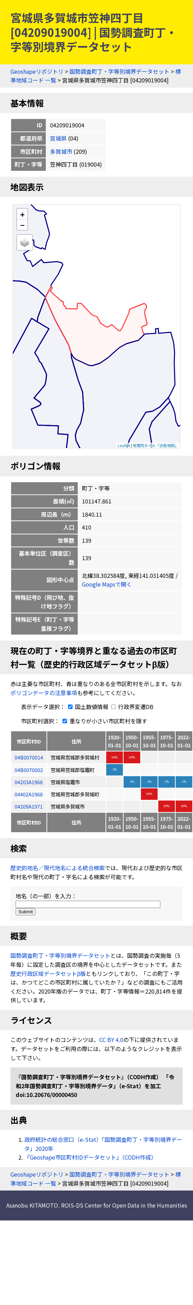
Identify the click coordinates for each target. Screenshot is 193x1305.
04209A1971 (29, 806)
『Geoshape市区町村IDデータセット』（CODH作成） (90, 1157)
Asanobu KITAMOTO (32, 1205)
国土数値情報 (87, 706)
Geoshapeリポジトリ (37, 71)
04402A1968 (29, 794)
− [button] (22, 225)
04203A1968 (29, 782)
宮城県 (58, 138)
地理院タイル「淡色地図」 (155, 445)
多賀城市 (61, 151)
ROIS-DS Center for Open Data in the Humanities (124, 1205)
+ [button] (22, 214)
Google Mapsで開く (107, 584)
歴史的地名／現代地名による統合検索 (57, 868)
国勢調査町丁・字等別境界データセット (119, 71)
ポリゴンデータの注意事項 (43, 693)
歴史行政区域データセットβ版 (48, 973)
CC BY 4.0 (111, 1039)
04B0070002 (29, 769)
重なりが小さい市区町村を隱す (103, 721)
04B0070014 (29, 757)
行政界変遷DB (132, 706)
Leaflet (124, 445)
